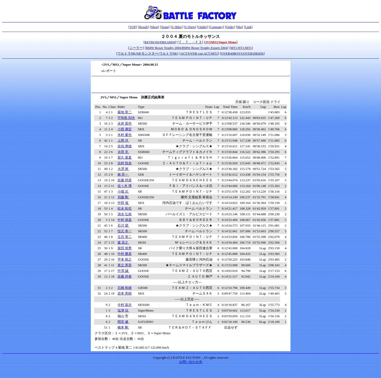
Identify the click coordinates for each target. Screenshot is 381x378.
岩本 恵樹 (124, 293)
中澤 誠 (123, 271)
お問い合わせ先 (190, 362)
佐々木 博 (124, 186)
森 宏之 (123, 242)
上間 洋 (123, 140)
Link (248, 27)
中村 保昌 (124, 220)
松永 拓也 (124, 208)
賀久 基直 (124, 157)
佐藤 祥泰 (124, 276)
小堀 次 (123, 191)
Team (164, 27)
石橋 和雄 (124, 288)
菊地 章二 (124, 112)
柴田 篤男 (124, 248)
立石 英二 (124, 237)
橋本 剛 (123, 327)
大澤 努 (123, 169)
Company (216, 27)
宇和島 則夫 (126, 118)
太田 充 (123, 152)
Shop (154, 27)
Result (143, 27)
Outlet (202, 27)
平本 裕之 (124, 259)
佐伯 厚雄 (124, 146)
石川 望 (123, 225)
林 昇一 (123, 174)
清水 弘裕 (124, 214)
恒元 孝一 (124, 231)
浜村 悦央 (124, 163)
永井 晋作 (124, 123)
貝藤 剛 (123, 197)
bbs (239, 27)
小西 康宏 (124, 129)
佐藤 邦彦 (124, 180)
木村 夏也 (124, 135)
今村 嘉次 (124, 305)
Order (230, 27)
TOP (133, 27)
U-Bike (177, 27)
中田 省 (123, 203)
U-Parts (190, 27)
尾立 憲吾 (124, 265)
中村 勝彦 (124, 254)
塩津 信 (123, 310)
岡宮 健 (123, 322)
